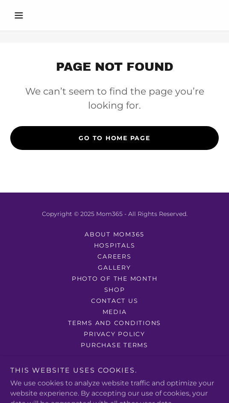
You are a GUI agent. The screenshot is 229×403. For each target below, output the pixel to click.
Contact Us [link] (114, 301)
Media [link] (115, 312)
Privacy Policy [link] (114, 334)
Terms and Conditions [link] (114, 323)
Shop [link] (114, 290)
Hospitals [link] (114, 245)
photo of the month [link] (115, 278)
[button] (25, 15)
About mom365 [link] (114, 234)
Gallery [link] (114, 267)
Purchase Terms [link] (114, 345)
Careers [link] (114, 256)
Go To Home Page (114, 138)
